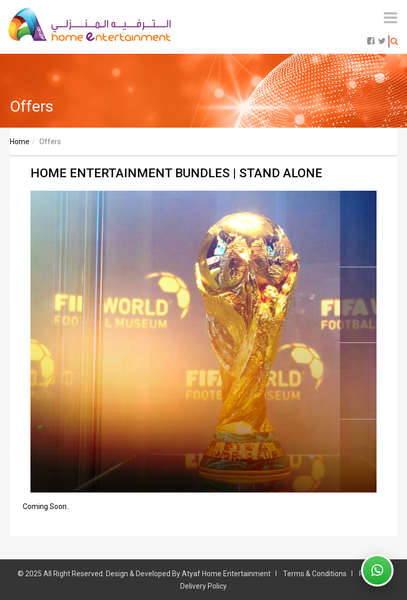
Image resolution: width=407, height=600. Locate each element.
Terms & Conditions (315, 574)
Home (19, 141)
